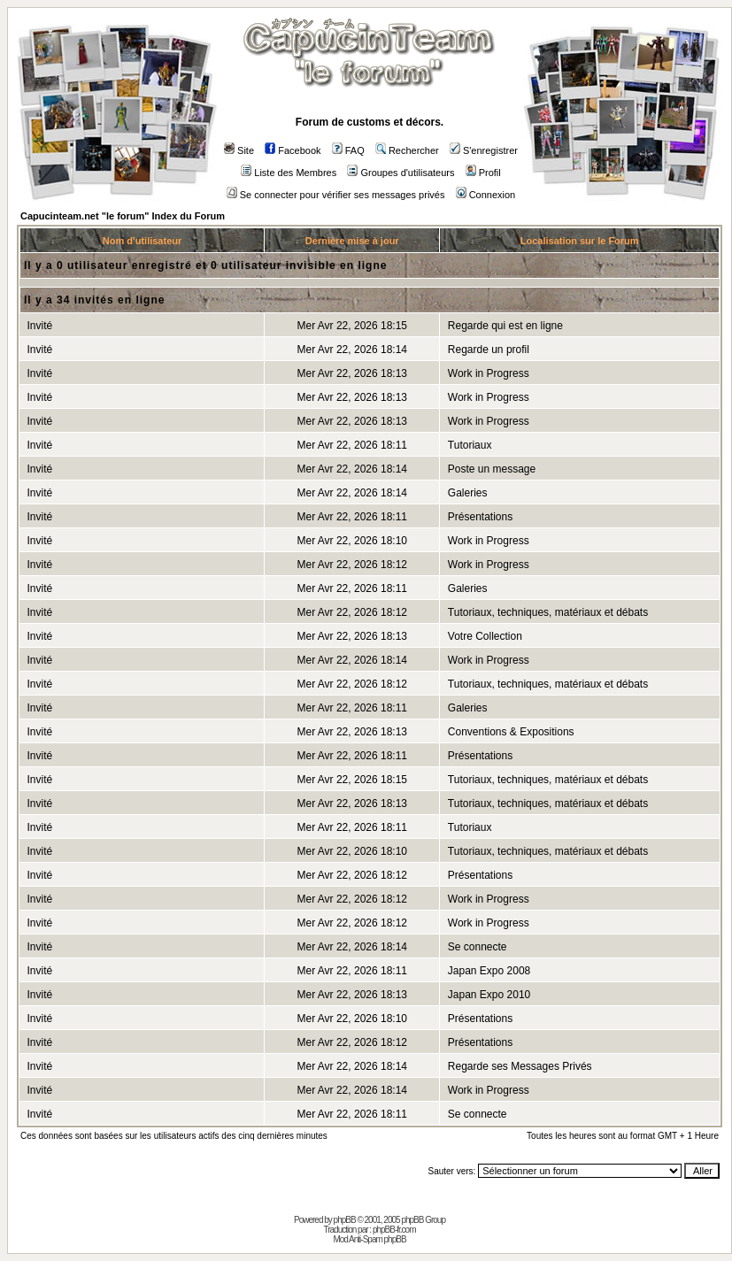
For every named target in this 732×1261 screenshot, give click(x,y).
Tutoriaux (470, 445)
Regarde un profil (488, 349)
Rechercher (407, 150)
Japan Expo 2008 (489, 971)
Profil (483, 172)
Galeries (468, 493)
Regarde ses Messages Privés (520, 1066)
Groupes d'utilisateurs (400, 172)
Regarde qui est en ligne (505, 325)
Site (239, 150)
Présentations (480, 517)
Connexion (486, 194)
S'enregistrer (484, 150)
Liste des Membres (288, 172)
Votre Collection (485, 636)
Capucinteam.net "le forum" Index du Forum (122, 216)
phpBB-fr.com (394, 1229)
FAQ (348, 150)
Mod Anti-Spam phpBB (369, 1239)
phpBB (345, 1220)
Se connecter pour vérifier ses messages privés (336, 194)
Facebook (292, 150)
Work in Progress (488, 373)
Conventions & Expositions (511, 732)
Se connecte (477, 947)
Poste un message (492, 469)
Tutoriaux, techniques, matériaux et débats (548, 612)
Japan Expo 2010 (489, 994)
